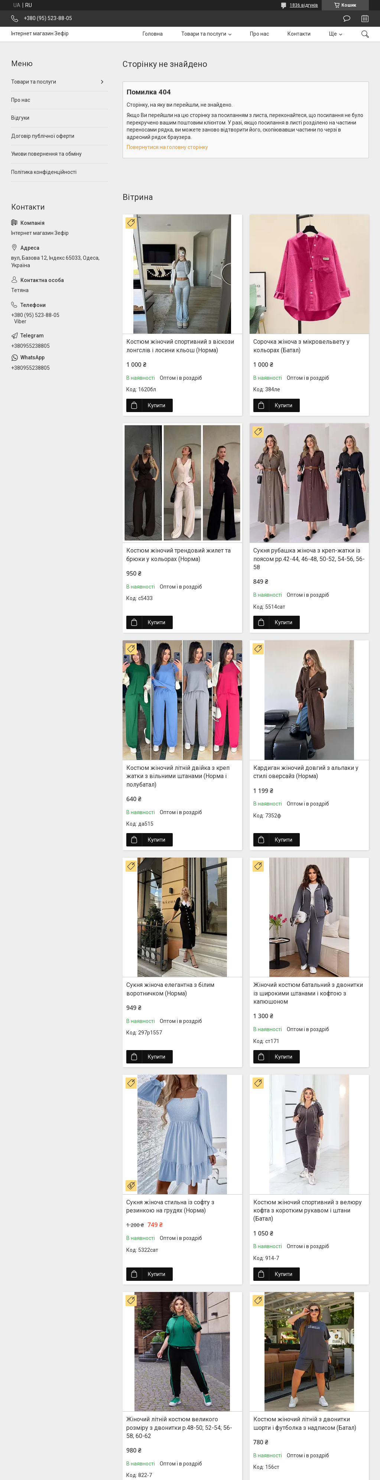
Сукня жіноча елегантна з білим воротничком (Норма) (170, 989)
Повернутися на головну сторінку (167, 147)
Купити (156, 405)
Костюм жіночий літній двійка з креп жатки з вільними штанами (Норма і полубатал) (178, 776)
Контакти (299, 34)
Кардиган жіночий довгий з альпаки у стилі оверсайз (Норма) (305, 772)
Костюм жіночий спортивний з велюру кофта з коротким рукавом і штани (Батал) (307, 1210)
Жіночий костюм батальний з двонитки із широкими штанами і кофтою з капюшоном (308, 993)
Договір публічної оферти (42, 136)
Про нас (259, 34)
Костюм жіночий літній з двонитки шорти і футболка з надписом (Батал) (304, 1423)
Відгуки (20, 118)
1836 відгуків (304, 5)
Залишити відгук (346, 18)
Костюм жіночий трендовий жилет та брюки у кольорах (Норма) (178, 554)
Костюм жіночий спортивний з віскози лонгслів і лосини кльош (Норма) (180, 345)
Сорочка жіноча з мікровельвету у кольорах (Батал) (301, 345)
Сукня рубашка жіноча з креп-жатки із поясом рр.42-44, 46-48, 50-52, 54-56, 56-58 (309, 559)
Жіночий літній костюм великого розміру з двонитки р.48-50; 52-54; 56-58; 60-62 (179, 1427)
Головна (153, 34)
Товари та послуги (203, 34)
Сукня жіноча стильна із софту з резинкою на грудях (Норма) (170, 1206)
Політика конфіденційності (44, 172)
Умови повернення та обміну (46, 154)
